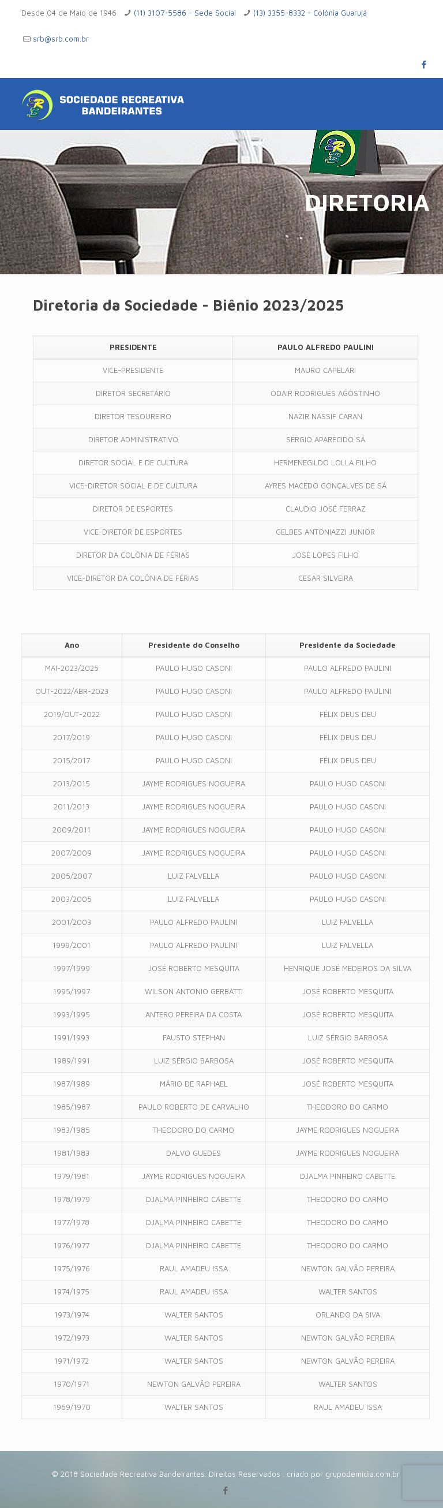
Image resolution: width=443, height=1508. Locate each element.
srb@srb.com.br (61, 38)
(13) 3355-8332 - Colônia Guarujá (310, 12)
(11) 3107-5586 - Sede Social (185, 12)
